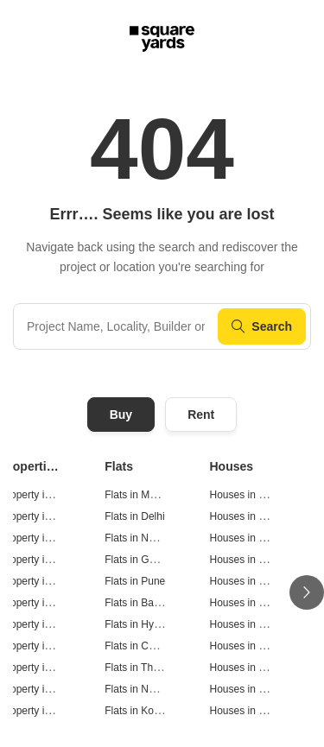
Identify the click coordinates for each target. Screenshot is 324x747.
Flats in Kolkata (140, 711)
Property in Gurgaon (46, 560)
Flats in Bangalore (146, 603)
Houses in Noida (248, 538)
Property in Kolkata (43, 711)
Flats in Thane (137, 668)
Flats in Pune (135, 581)
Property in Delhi (38, 516)
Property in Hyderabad (52, 624)
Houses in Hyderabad (259, 624)
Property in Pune (38, 581)
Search (262, 326)
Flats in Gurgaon (143, 560)
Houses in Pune (246, 581)
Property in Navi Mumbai (56, 689)
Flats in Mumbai (141, 495)
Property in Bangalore (50, 603)
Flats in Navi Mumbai (153, 689)
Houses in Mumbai (252, 495)
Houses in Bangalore (258, 603)
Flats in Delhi (134, 516)
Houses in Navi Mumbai (265, 689)
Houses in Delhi (246, 516)
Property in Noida (40, 538)
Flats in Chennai (142, 646)
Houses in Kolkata (252, 711)
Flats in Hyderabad (148, 624)
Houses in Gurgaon (254, 560)
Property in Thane (41, 668)
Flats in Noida (136, 538)
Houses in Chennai (253, 646)
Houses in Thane (249, 668)
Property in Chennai (46, 646)
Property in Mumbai (45, 495)
